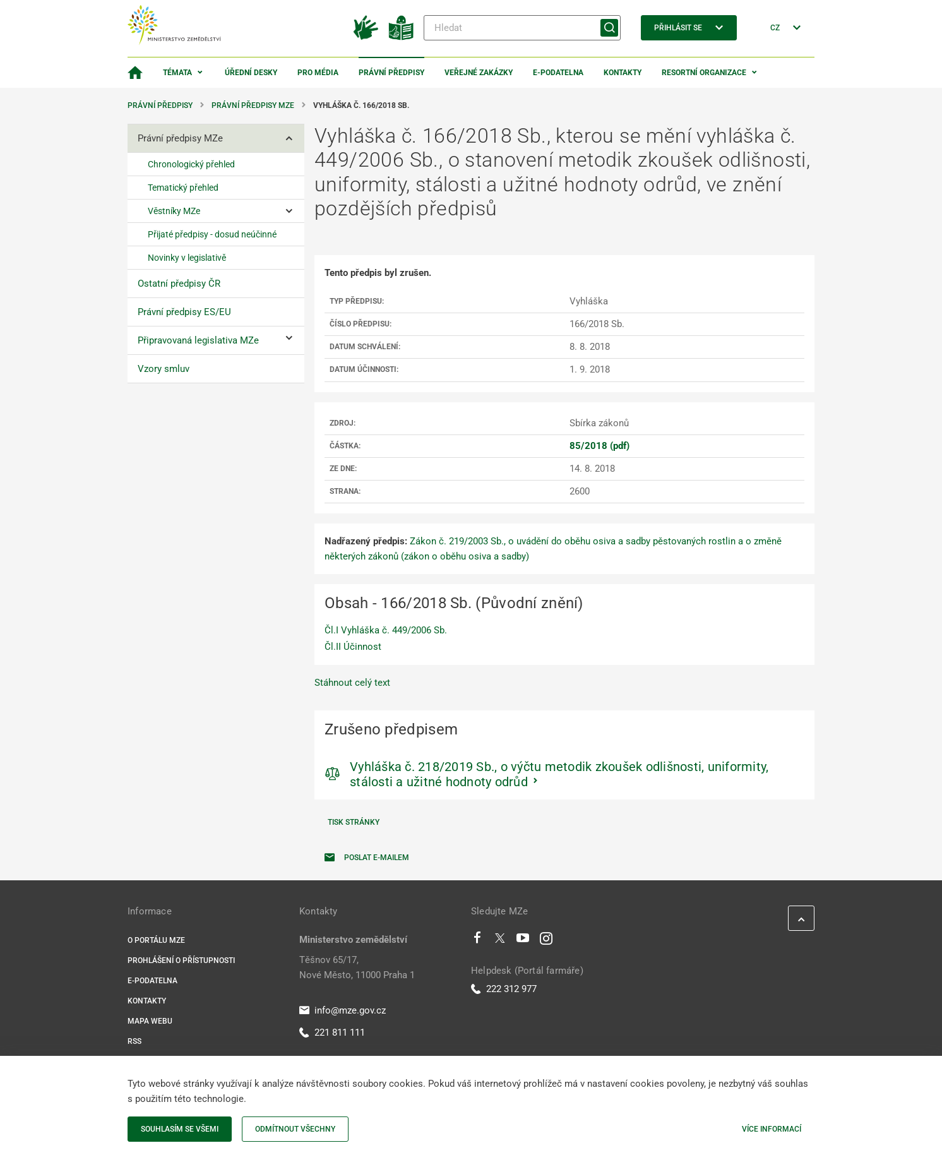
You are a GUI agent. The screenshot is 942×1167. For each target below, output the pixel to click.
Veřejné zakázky (478, 72)
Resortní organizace (704, 72)
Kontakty (622, 72)
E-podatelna (558, 72)
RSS (134, 1041)
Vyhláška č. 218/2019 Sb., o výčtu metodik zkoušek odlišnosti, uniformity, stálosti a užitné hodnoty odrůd (559, 774)
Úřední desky (251, 72)
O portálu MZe (156, 940)
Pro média (317, 72)
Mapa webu (150, 1021)
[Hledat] (522, 27)
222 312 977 (504, 989)
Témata (177, 72)
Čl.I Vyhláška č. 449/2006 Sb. (386, 630)
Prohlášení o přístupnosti (181, 960)
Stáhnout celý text (352, 682)
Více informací (771, 1129)
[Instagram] (546, 941)
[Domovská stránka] (135, 72)
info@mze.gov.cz (342, 1010)
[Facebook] (477, 941)
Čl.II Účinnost (353, 646)
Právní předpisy (391, 72)
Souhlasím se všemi (179, 1129)
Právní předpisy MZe (253, 105)
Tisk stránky (353, 822)
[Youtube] (523, 941)
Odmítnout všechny (295, 1129)
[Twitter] (500, 941)
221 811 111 (332, 1032)
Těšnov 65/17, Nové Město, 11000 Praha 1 (357, 967)
